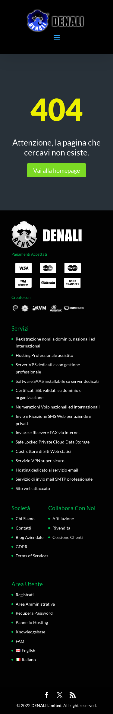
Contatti (23, 527)
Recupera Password (34, 613)
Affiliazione (63, 518)
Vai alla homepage (56, 170)
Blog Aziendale (29, 537)
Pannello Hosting (32, 622)
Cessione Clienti (67, 537)
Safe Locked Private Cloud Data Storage (52, 441)
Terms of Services (32, 555)
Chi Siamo (25, 518)
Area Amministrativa (35, 604)
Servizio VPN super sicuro (40, 460)
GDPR (21, 546)
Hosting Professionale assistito (44, 355)
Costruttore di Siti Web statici (43, 451)
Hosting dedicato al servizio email (47, 469)
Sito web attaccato (33, 488)
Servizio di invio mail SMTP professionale (54, 479)
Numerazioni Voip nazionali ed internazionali (58, 406)
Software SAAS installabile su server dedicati (57, 381)
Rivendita (61, 527)
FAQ (20, 641)
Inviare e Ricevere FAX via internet (48, 432)
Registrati (25, 594)
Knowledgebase (30, 631)
